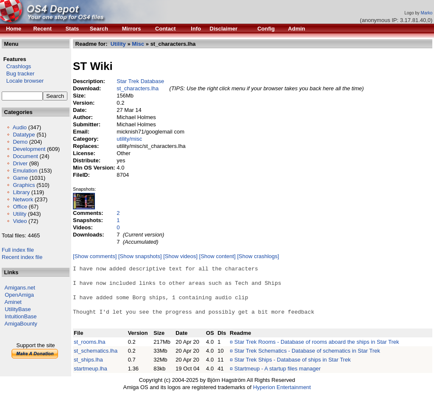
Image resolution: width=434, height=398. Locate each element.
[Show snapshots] (140, 256)
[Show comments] (95, 256)
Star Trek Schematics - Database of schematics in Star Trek (307, 351)
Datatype (24, 134)
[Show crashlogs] (258, 256)
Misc (138, 44)
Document (25, 156)
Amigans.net (20, 287)
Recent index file (22, 257)
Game (20, 178)
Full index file (18, 250)
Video (20, 221)
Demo (20, 142)
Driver (20, 163)
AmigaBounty (21, 323)
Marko (427, 13)
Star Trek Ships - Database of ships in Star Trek (292, 359)
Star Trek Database (140, 81)
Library (21, 192)
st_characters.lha (138, 88)
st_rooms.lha (89, 342)
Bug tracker (18, 73)
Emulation (25, 170)
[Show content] (217, 256)
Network (23, 199)
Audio (20, 127)
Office (20, 206)
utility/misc (129, 139)
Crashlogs (16, 66)
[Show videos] (180, 256)
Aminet (13, 302)
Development (29, 149)
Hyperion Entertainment (282, 387)
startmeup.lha (90, 368)
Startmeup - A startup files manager (277, 368)
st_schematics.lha (95, 351)
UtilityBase (18, 309)
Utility (19, 214)
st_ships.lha (88, 359)
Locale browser (23, 81)
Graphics (24, 185)
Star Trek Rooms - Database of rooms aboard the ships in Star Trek (316, 342)
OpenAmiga (19, 295)
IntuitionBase (20, 316)
